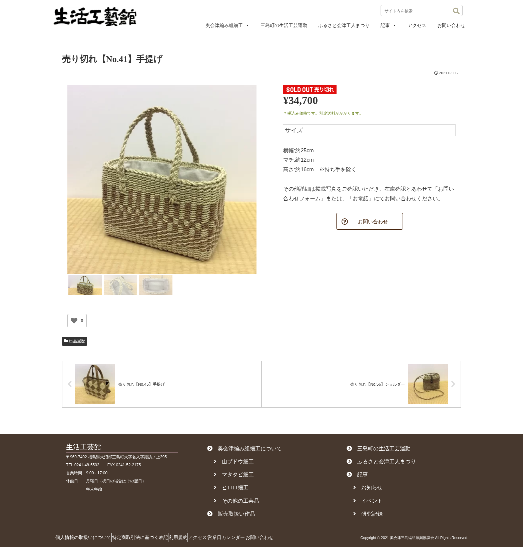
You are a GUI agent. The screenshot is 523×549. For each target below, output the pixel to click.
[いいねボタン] (74, 321)
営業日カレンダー (254, 539)
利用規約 (193, 539)
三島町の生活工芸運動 (283, 25)
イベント (368, 502)
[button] (456, 11)
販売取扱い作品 (231, 515)
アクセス (417, 25)
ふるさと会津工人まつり (344, 25)
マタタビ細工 (234, 476)
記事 (389, 25)
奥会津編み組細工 (227, 25)
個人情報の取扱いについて (86, 539)
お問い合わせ (451, 25)
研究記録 (368, 515)
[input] (422, 10)
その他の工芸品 (236, 502)
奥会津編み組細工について (244, 450)
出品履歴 (74, 341)
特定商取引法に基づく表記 (149, 539)
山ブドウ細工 (234, 463)
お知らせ (368, 489)
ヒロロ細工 (231, 489)
